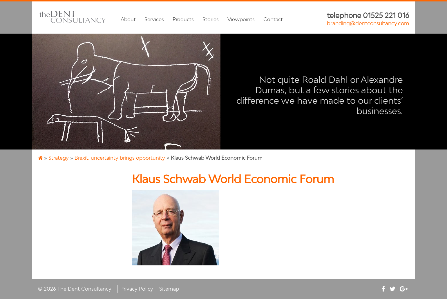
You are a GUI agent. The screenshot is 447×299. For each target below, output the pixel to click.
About (128, 19)
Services (154, 19)
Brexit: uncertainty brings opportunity (120, 158)
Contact (273, 19)
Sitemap (169, 289)
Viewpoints (241, 19)
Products (183, 19)
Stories (210, 19)
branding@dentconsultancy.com (368, 23)
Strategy (58, 158)
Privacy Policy (136, 289)
